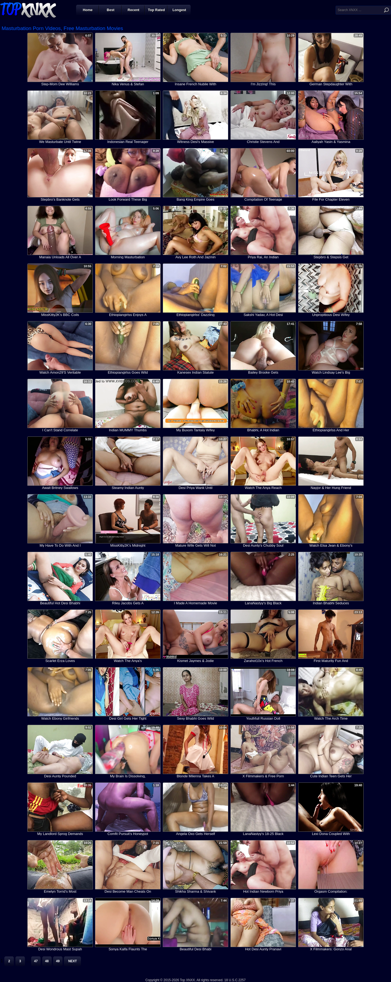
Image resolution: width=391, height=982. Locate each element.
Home (88, 10)
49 (58, 961)
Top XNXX (28, 9)
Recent (133, 10)
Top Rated (156, 10)
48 (46, 961)
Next (72, 961)
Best (110, 10)
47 (36, 961)
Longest (179, 10)
